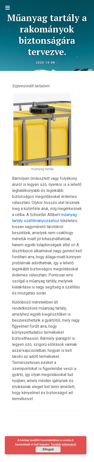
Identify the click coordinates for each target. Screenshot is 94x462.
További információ (63, 444)
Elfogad (48, 449)
